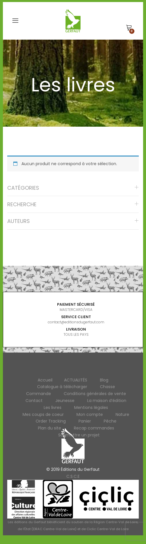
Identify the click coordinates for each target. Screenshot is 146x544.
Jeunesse (64, 400)
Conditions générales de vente (95, 394)
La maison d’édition (106, 400)
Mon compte (89, 414)
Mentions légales (91, 407)
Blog (104, 380)
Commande (38, 394)
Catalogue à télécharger (62, 387)
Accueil (45, 380)
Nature (122, 414)
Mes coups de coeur (43, 414)
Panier (85, 421)
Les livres (52, 407)
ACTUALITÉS (75, 380)
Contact (34, 400)
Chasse (107, 387)
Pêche (110, 421)
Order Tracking (51, 421)
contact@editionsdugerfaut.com (76, 322)
